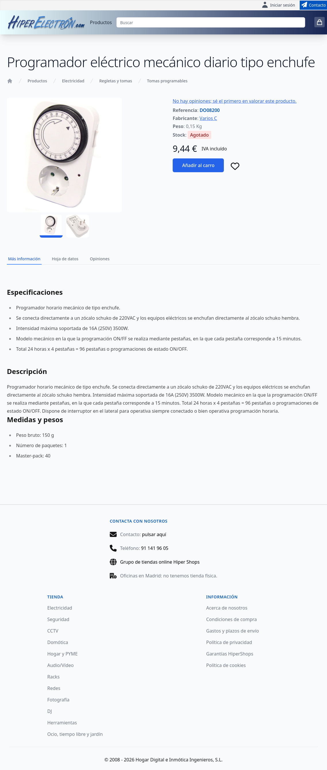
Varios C (208, 118)
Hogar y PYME (62, 654)
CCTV (52, 631)
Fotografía (58, 700)
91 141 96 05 (154, 548)
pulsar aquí (154, 534)
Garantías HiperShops (229, 654)
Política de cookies (226, 665)
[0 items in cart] (319, 22)
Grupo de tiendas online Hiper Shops (160, 562)
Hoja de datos (65, 258)
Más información (24, 258)
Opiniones (99, 258)
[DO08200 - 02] (77, 226)
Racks (53, 677)
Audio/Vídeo (60, 665)
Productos (101, 22)
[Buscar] (210, 22)
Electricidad (73, 81)
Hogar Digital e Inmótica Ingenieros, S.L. (179, 760)
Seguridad (58, 619)
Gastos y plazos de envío (232, 631)
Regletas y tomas (115, 81)
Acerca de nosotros (226, 608)
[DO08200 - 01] (51, 226)
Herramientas (62, 722)
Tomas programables (167, 81)
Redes (54, 688)
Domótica (57, 642)
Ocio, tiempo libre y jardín (75, 734)
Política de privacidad (229, 642)
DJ (49, 711)
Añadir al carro (198, 165)
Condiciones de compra (231, 619)
